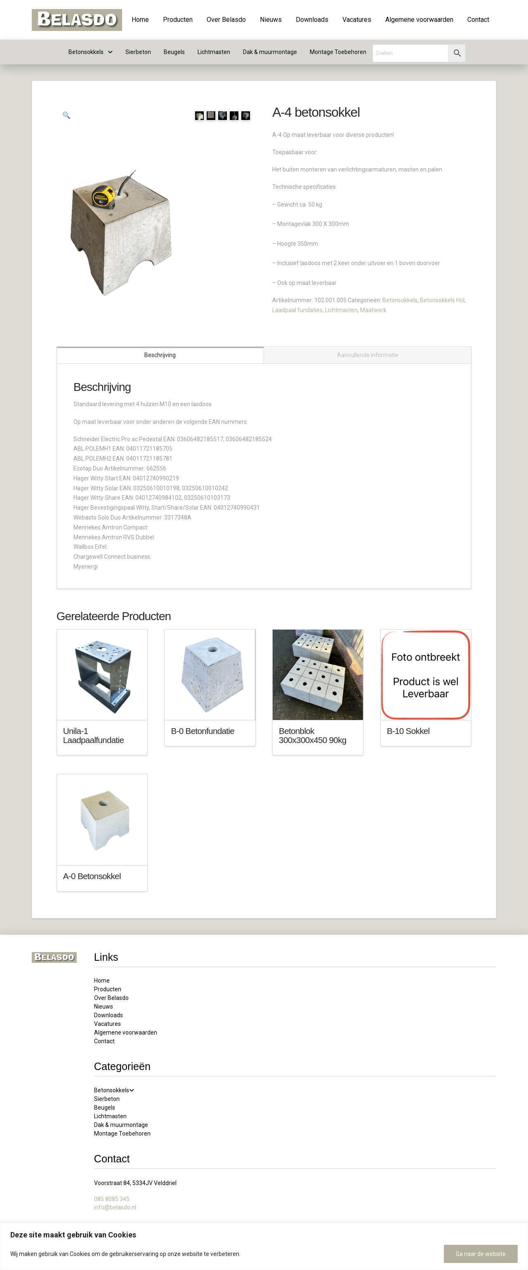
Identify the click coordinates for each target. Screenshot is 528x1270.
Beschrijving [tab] (160, 354)
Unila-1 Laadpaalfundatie (93, 735)
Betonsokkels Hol (442, 300)
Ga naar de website (481, 1254)
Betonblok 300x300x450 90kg (312, 735)
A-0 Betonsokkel (92, 875)
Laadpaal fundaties (297, 310)
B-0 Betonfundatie (202, 730)
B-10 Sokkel (408, 730)
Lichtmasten (341, 310)
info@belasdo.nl (115, 1206)
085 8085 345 (112, 1198)
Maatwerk (373, 310)
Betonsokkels (399, 300)
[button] (66, 115)
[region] (264, 1246)
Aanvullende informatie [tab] (367, 354)
